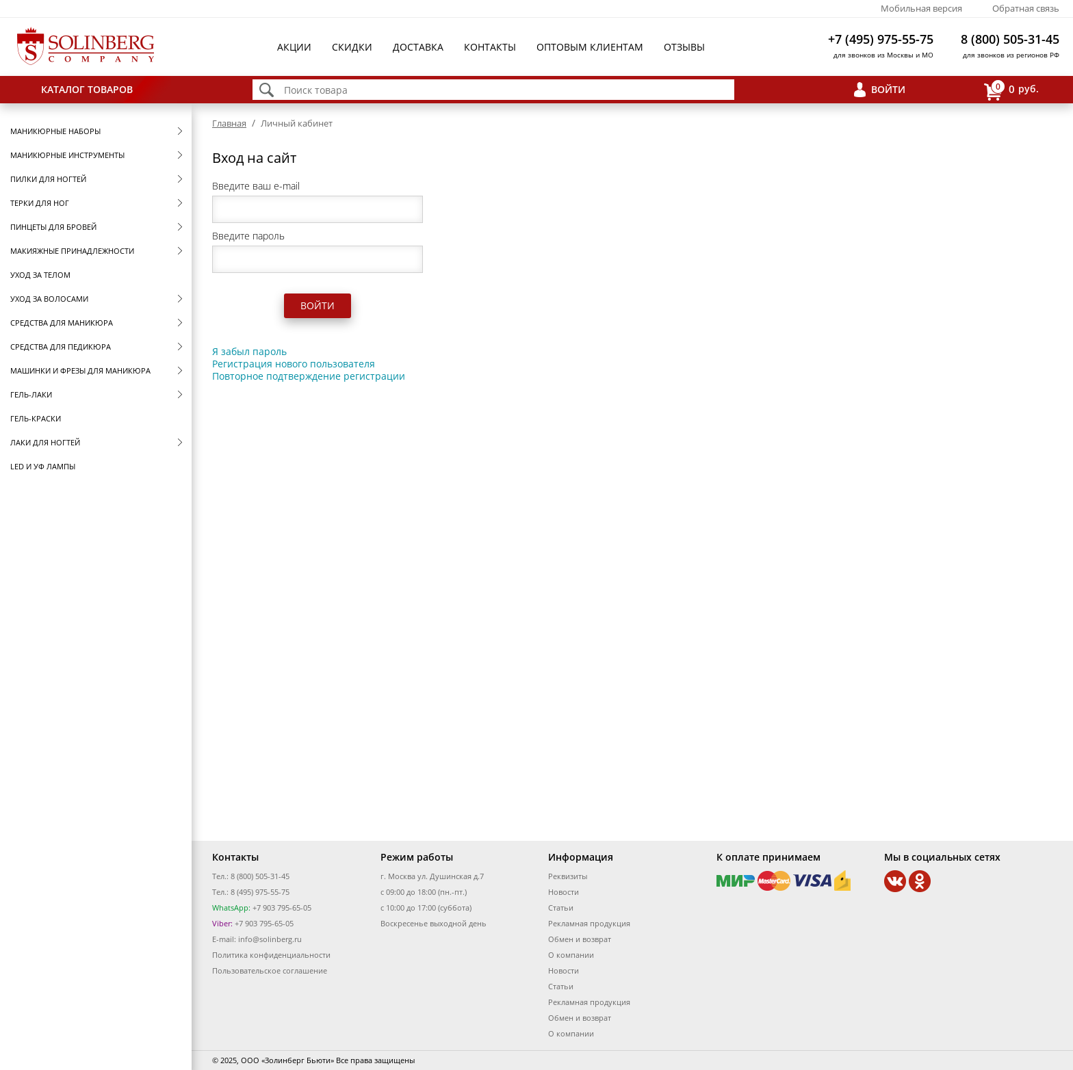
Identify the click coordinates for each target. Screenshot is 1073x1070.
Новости (563, 892)
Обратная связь (1025, 8)
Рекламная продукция (589, 923)
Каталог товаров (87, 89)
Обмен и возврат (579, 939)
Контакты (490, 46)
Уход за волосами (49, 298)
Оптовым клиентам (589, 46)
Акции (294, 46)
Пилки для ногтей (48, 179)
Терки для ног (39, 203)
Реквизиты (567, 876)
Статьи (560, 907)
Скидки (352, 46)
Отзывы (684, 46)
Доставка (418, 46)
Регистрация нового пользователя (293, 363)
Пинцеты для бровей (53, 227)
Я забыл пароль (249, 351)
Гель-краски (35, 418)
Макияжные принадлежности (72, 251)
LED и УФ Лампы (42, 466)
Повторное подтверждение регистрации (308, 375)
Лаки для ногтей (45, 442)
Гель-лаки (31, 394)
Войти (888, 89)
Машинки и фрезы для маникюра (80, 370)
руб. (1011, 90)
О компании (571, 955)
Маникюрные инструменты (67, 155)
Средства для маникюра (61, 322)
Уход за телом (40, 275)
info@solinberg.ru (270, 939)
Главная (229, 123)
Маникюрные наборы (55, 131)
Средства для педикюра (60, 346)
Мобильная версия (921, 8)
